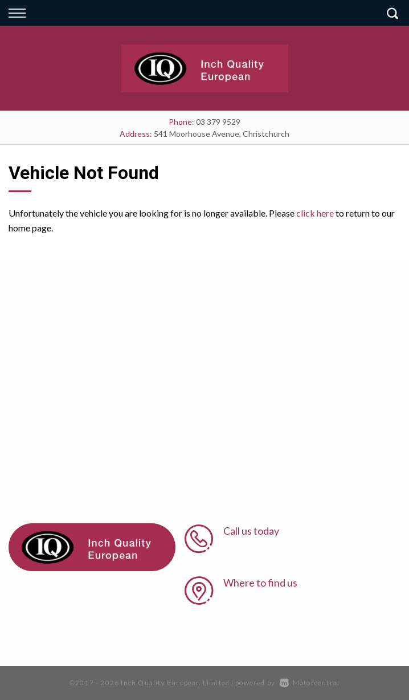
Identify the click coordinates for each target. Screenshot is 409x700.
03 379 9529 (218, 122)
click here (315, 212)
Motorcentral (310, 682)
